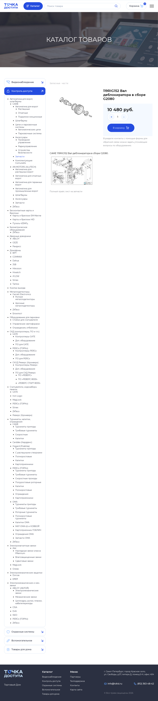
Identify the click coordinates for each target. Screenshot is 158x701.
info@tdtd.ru (115, 683)
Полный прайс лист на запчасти (66, 191)
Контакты (75, 685)
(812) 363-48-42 (145, 683)
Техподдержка (77, 681)
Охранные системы (22, 631)
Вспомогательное (21, 640)
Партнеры (75, 677)
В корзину (121, 127)
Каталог (35, 6)
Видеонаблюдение (22, 82)
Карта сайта (76, 689)
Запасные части (59, 83)
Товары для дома (21, 649)
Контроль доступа (21, 91)
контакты (118, 138)
